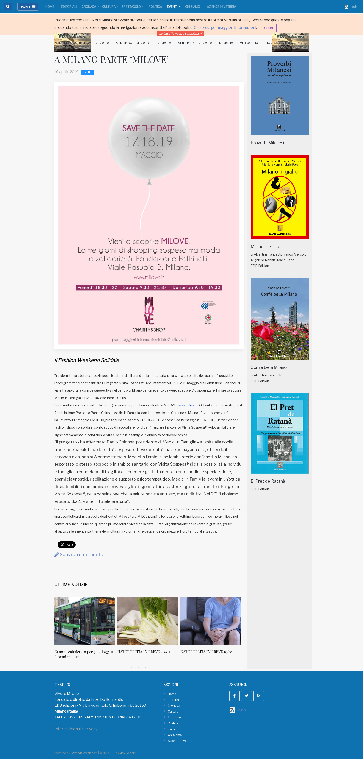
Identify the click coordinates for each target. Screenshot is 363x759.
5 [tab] (145, 667)
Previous (51, 630)
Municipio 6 (165, 43)
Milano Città (249, 43)
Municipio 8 (206, 43)
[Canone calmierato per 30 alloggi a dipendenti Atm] (84, 621)
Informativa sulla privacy (76, 729)
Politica (155, 6)
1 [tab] (118, 667)
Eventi (172, 6)
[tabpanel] (85, 630)
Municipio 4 (124, 43)
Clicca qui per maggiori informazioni (225, 27)
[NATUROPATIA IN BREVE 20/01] (147, 621)
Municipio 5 (144, 43)
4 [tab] (138, 667)
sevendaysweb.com (84, 753)
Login (351, 7)
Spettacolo (131, 6)
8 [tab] (166, 667)
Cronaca (89, 6)
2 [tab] (124, 667)
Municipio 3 (103, 43)
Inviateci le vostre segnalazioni (180, 33)
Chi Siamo (192, 6)
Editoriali (69, 6)
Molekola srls (127, 753)
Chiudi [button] (269, 28)
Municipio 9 (227, 43)
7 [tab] (159, 667)
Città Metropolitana (278, 43)
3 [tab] (131, 667)
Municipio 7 (186, 43)
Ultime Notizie (71, 584)
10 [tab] (179, 667)
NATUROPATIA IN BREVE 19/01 (206, 651)
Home (49, 6)
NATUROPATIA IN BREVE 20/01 (143, 651)
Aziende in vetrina (221, 6)
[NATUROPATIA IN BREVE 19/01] (210, 621)
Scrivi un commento (78, 554)
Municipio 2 (83, 43)
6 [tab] (152, 667)
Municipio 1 (62, 43)
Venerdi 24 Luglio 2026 (71, 34)
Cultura (109, 6)
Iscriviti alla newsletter (290, 34)
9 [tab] (173, 667)
